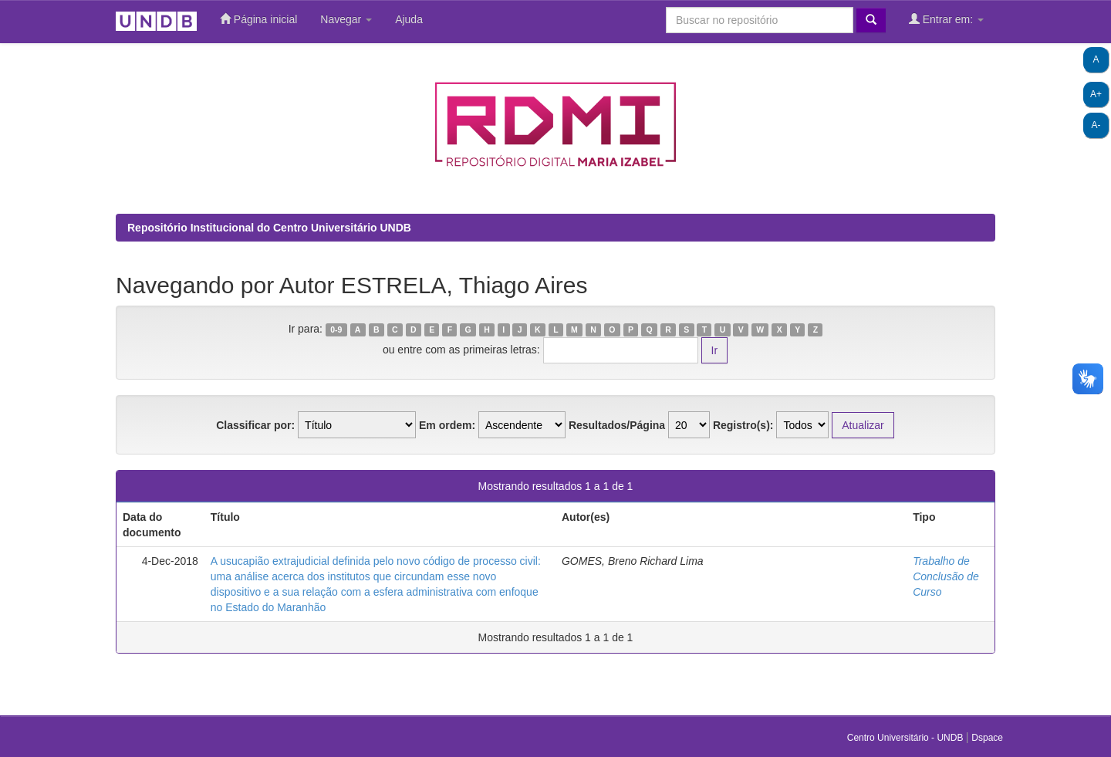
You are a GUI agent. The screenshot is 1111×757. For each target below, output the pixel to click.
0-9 (336, 329)
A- (1096, 125)
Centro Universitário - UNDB (906, 737)
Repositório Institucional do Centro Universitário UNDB (269, 227)
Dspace (987, 737)
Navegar (346, 19)
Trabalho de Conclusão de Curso (946, 576)
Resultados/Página (617, 425)
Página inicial (258, 18)
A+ (1096, 94)
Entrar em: (946, 18)
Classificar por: (255, 425)
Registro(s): (743, 425)
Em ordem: (447, 425)
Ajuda (409, 19)
